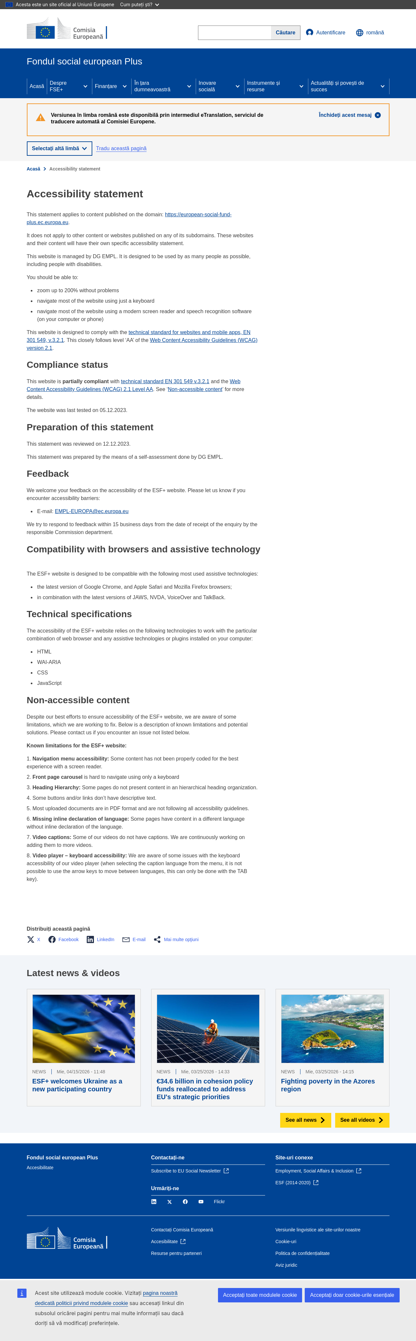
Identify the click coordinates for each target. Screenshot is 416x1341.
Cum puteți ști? (139, 4)
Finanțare (106, 86)
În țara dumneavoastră (152, 86)
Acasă (37, 86)
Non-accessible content (195, 389)
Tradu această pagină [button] (121, 148)
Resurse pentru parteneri (176, 1253)
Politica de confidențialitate (303, 1253)
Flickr (219, 1201)
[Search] (286, 33)
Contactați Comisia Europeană (182, 1229)
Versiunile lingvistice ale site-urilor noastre (318, 1229)
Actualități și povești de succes (337, 86)
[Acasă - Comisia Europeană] (74, 29)
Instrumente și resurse (263, 86)
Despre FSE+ (58, 86)
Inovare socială (207, 86)
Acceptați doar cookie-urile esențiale (352, 1295)
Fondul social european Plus (62, 1157)
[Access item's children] (85, 86)
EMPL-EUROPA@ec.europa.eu (92, 511)
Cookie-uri (286, 1241)
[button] (35, 939)
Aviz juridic (287, 1265)
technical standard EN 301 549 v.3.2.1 (165, 381)
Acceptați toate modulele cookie (260, 1295)
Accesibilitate (40, 1167)
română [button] (370, 33)
